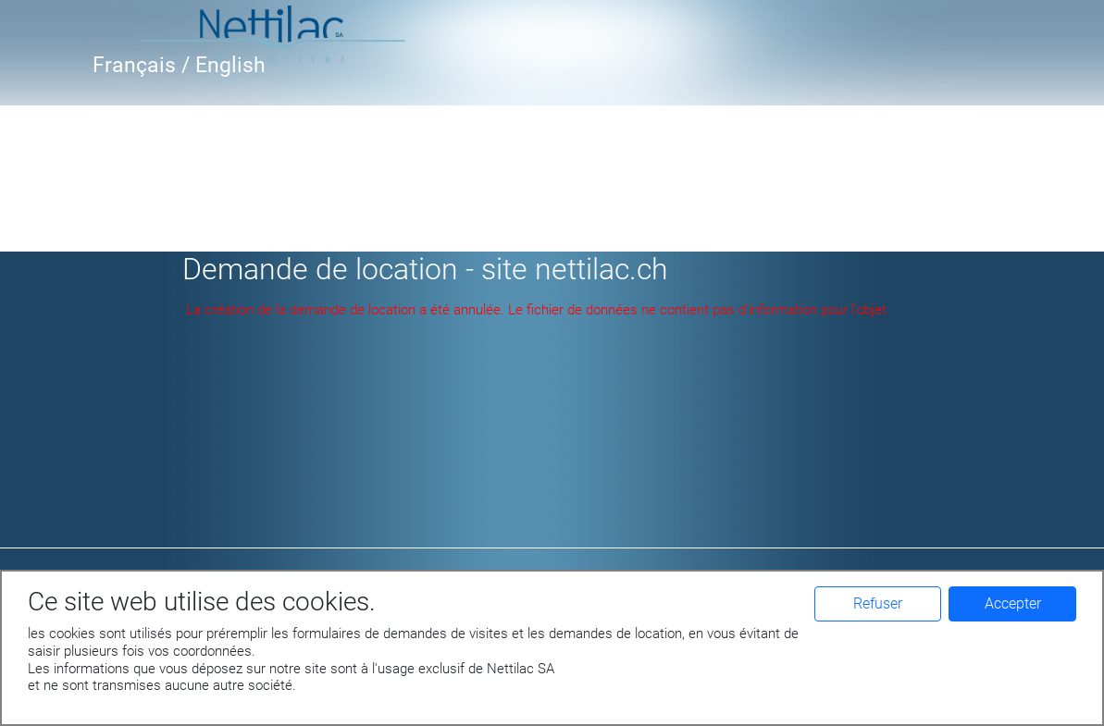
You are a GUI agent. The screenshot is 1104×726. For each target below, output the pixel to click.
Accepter (1013, 603)
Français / (144, 65)
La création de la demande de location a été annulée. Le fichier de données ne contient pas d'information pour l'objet (536, 309)
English (230, 65)
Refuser (877, 603)
